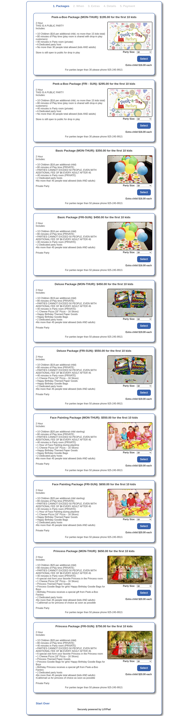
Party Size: (129, 52)
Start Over (43, 703)
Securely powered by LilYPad (94, 709)
